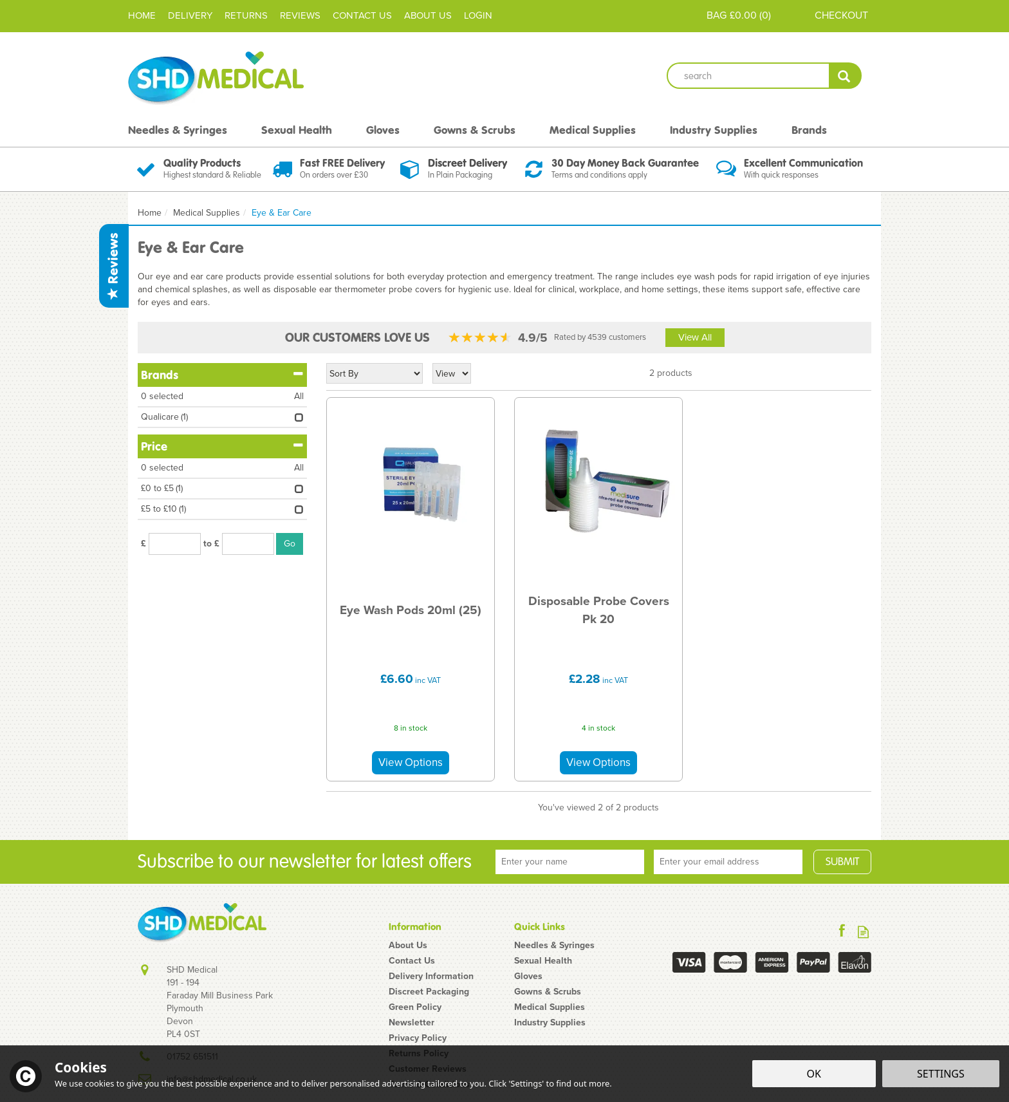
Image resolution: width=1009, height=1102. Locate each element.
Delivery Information (431, 976)
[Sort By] (374, 373)
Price (222, 446)
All (299, 396)
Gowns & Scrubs (547, 991)
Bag (717, 15)
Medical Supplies (549, 1007)
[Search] (748, 75)
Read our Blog (863, 932)
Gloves (528, 976)
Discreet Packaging (429, 991)
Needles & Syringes (554, 945)
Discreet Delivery (467, 162)
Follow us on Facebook (842, 932)
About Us (408, 945)
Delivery (190, 15)
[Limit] (451, 373)
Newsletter (411, 1022)
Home (142, 15)
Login (478, 15)
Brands (222, 374)
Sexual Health (543, 961)
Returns (246, 15)
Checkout (841, 15)
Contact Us (412, 961)
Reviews (113, 265)
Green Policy (415, 1007)
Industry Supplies (550, 1022)
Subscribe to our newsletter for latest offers (305, 861)
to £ (211, 543)
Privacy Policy (418, 1038)
